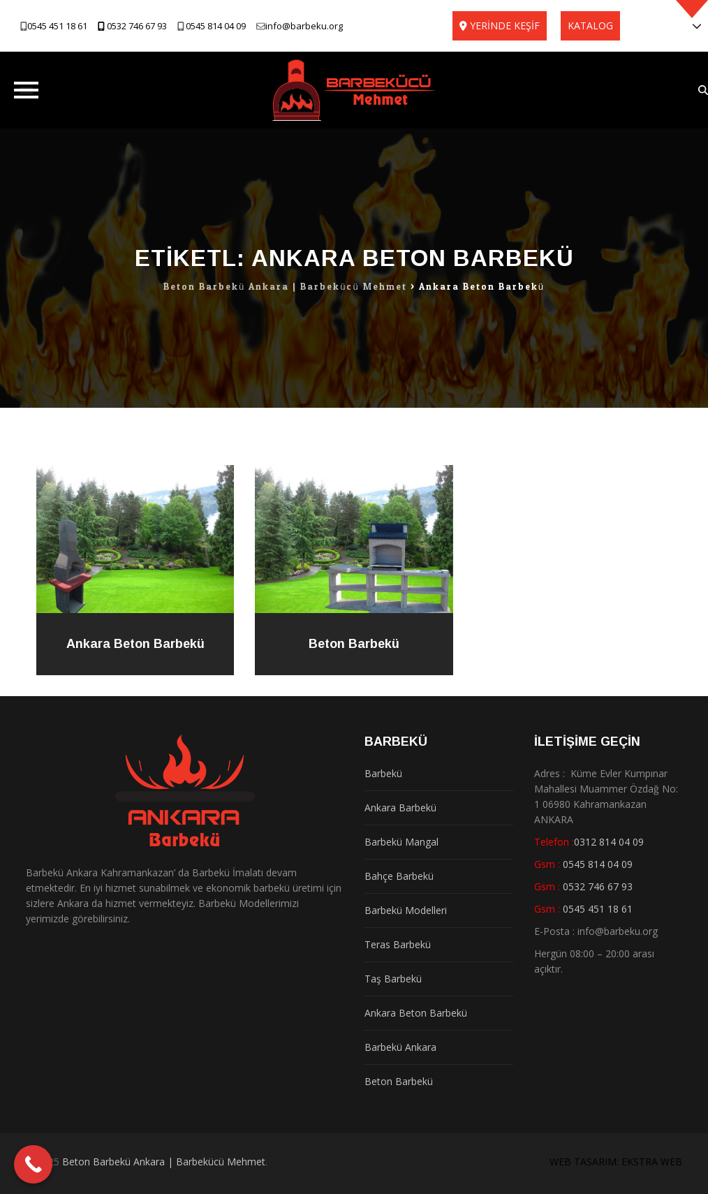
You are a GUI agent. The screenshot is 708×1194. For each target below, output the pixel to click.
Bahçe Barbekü (399, 876)
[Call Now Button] (33, 1164)
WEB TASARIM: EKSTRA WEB (616, 1161)
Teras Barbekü (397, 944)
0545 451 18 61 (57, 26)
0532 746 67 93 (137, 26)
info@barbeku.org (304, 26)
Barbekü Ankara (400, 1047)
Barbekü (383, 773)
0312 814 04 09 (609, 841)
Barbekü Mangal (401, 841)
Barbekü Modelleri (405, 910)
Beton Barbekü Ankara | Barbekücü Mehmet (163, 1161)
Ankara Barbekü (400, 807)
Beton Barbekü (354, 644)
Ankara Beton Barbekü (135, 644)
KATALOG (590, 25)
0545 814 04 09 (216, 26)
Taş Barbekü (393, 978)
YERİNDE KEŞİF (505, 25)
